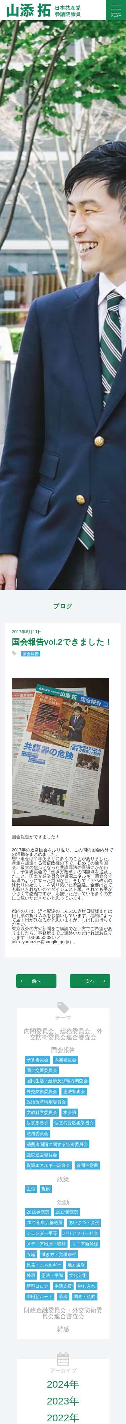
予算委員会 (37, 1059)
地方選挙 (76, 1264)
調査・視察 (84, 1296)
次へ (90, 981)
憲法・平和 (52, 1275)
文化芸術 (78, 1275)
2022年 (63, 1417)
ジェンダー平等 (42, 1233)
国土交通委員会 (42, 1070)
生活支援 (63, 1286)
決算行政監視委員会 (74, 1123)
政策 (63, 1179)
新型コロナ (37, 1286)
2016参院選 (38, 1212)
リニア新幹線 (85, 1243)
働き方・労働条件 (58, 1254)
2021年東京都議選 (44, 1222)
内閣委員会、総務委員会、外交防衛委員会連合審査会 (63, 1034)
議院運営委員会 (42, 1154)
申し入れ (86, 1286)
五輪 (31, 1254)
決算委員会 (37, 1123)
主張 (31, 1188)
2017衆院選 (66, 1212)
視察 (45, 1188)
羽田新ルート (40, 1296)
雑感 (63, 1329)
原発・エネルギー (44, 1264)
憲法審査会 (74, 1091)
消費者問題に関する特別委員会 (57, 1144)
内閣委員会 (65, 1059)
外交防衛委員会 (42, 1091)
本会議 (69, 1112)
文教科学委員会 (42, 1112)
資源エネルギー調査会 (48, 1165)
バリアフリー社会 (80, 1233)
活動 (63, 1202)
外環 (31, 1275)
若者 (63, 1296)
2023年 (63, 1400)
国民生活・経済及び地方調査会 (57, 1080)
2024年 (63, 1384)
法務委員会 (37, 1133)
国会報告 (31, 653)
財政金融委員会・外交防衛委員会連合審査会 (63, 1313)
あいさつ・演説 (84, 1222)
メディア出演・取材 (46, 1243)
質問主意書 (87, 1165)
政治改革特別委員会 (46, 1102)
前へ (36, 981)
